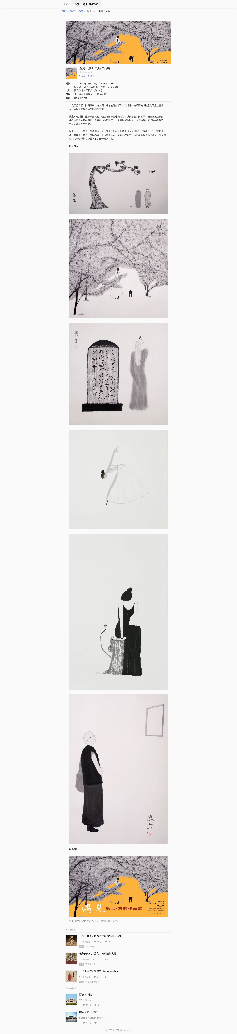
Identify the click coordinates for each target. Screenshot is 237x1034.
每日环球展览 (69, 11)
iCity (52, 4)
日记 (65, 4)
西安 (81, 11)
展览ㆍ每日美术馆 (86, 4)
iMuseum (125, 1030)
